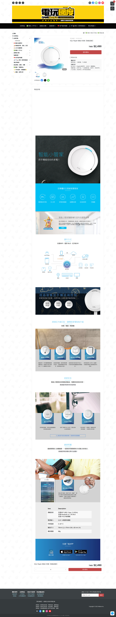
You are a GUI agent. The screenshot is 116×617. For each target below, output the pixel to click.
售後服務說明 (31, 596)
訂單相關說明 (22, 596)
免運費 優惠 (17, 40)
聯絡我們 (14, 594)
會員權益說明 (40, 594)
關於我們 (14, 592)
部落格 (14, 596)
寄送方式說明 (31, 594)
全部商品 (22, 592)
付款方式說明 (31, 592)
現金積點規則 (40, 592)
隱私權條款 (40, 596)
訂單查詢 (22, 594)
